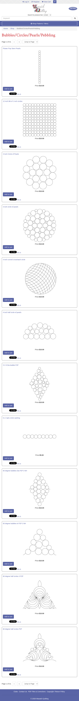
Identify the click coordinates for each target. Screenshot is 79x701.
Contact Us (23, 692)
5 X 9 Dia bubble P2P (10, 365)
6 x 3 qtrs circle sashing (11, 418)
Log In (26, 2)
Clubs (16, 692)
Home (5, 28)
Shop (12, 28)
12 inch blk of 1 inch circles (12, 101)
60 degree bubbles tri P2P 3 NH (14, 523)
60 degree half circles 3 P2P (13, 576)
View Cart (46, 2)
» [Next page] (19, 42)
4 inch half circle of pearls (12, 312)
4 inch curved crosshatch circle (14, 260)
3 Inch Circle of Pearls (11, 154)
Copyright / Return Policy (56, 692)
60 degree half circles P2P (12, 629)
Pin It (19, 94)
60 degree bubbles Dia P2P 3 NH (15, 471)
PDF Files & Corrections (37, 692)
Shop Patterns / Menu (39, 24)
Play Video (73, 8)
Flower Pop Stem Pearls (11, 48)
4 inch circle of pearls (10, 207)
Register (35, 2)
